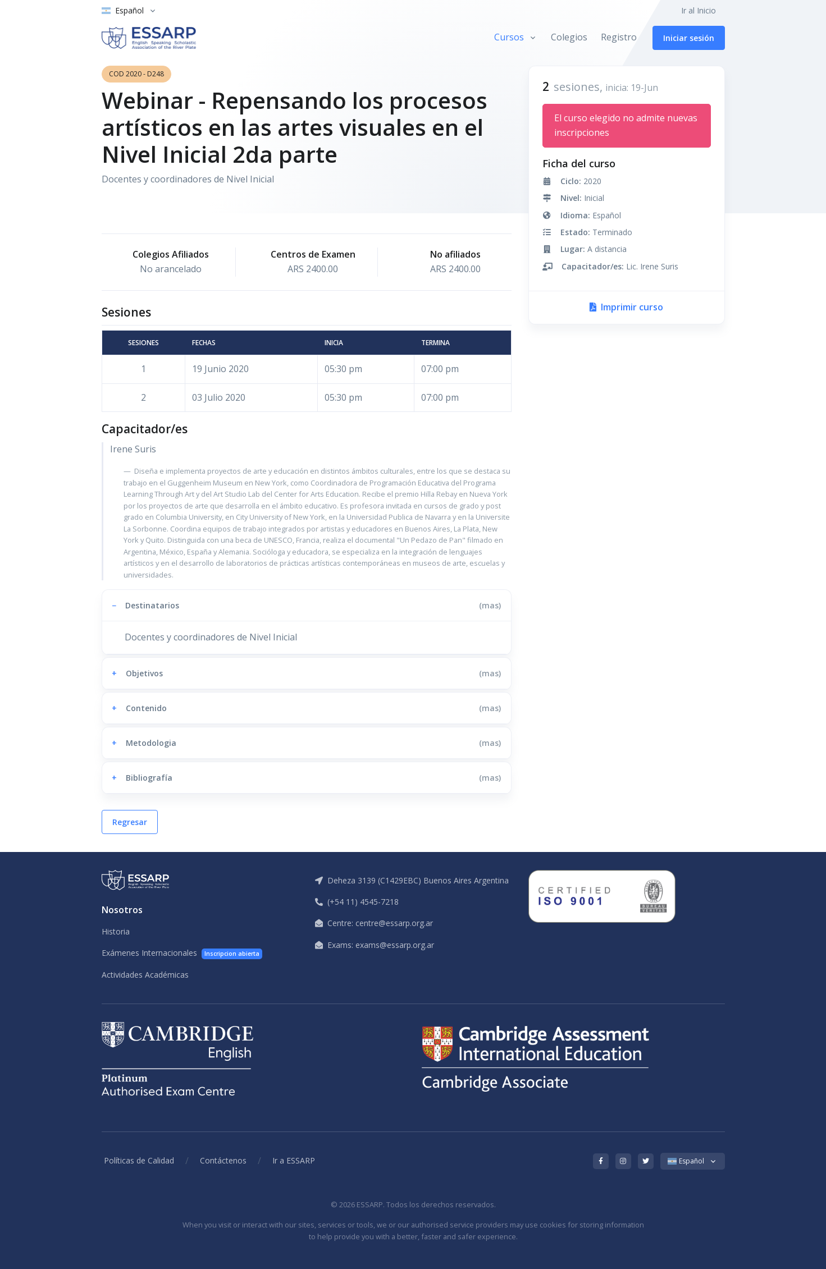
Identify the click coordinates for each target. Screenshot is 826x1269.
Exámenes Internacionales (182, 953)
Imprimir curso (626, 307)
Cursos (509, 37)
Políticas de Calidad (139, 1160)
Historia (116, 931)
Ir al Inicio (698, 10)
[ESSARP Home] (149, 38)
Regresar (129, 822)
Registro (619, 37)
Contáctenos (223, 1160)
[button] (306, 605)
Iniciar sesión (688, 38)
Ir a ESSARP (293, 1160)
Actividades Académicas (145, 974)
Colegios (569, 37)
